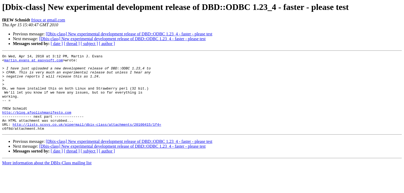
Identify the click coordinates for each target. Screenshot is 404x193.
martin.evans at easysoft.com (33, 61)
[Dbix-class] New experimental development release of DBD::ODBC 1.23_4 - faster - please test (129, 34)
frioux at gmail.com (48, 20)
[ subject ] (89, 43)
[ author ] (107, 43)
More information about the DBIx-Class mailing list (46, 178)
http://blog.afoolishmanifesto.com (36, 124)
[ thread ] (72, 43)
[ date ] (57, 43)
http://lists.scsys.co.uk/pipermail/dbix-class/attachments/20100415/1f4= (87, 138)
